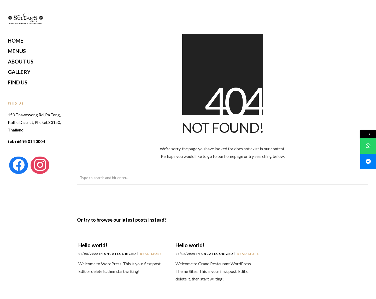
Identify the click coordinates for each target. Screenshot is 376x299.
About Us (20, 61)
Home (15, 40)
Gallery (19, 72)
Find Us (17, 82)
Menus (17, 51)
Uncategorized (120, 253)
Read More (151, 253)
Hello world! (92, 245)
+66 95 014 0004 (29, 141)
